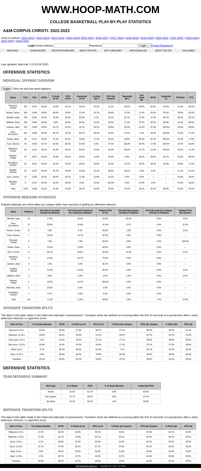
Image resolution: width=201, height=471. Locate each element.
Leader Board (38, 51)
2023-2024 (7, 40)
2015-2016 (87, 37)
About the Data (88, 51)
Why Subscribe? (113, 51)
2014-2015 (72, 37)
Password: (95, 45)
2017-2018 (117, 37)
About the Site (163, 51)
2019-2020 (147, 37)
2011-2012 (28, 37)
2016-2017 (102, 37)
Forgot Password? (162, 45)
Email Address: (41, 45)
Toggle (6, 88)
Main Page (12, 51)
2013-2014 (57, 37)
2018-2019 (132, 37)
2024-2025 (22, 40)
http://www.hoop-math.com (86, 466)
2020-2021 (162, 37)
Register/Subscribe (63, 51)
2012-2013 (42, 37)
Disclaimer (188, 51)
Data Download (138, 51)
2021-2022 (177, 37)
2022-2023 (192, 37)
